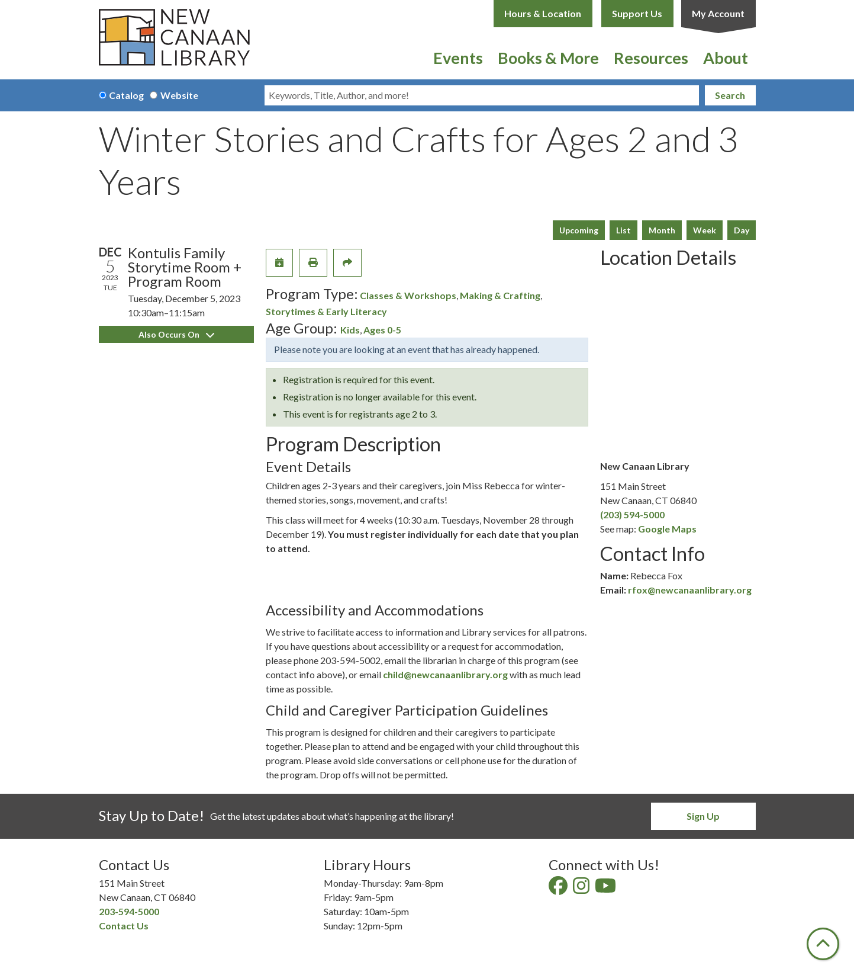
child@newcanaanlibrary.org (445, 674)
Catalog (126, 95)
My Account (718, 13)
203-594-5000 (129, 911)
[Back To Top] (823, 944)
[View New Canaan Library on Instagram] (582, 888)
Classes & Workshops (408, 295)
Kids (350, 329)
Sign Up (703, 816)
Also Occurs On (176, 334)
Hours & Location (542, 13)
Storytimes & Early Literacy (326, 311)
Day (741, 230)
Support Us (637, 13)
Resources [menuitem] (651, 58)
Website (179, 95)
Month (662, 230)
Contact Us (124, 925)
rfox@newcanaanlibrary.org (690, 589)
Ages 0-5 (382, 329)
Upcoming (578, 230)
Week (704, 230)
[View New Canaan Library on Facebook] (559, 888)
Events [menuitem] (458, 58)
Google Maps (667, 528)
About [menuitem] (725, 58)
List (623, 230)
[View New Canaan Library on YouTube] (606, 888)
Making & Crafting (500, 295)
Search (730, 95)
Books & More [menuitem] (548, 58)
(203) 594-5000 (632, 514)
